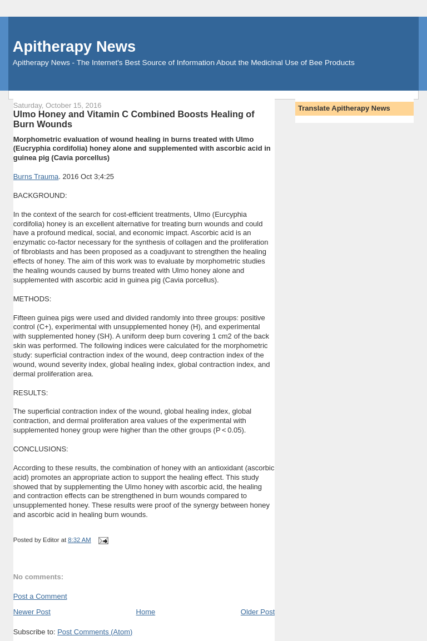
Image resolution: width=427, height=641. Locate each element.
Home (146, 612)
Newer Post (32, 612)
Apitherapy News (74, 46)
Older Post (258, 612)
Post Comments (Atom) (94, 632)
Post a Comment (40, 596)
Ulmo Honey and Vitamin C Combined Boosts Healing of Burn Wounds (134, 119)
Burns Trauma (36, 176)
